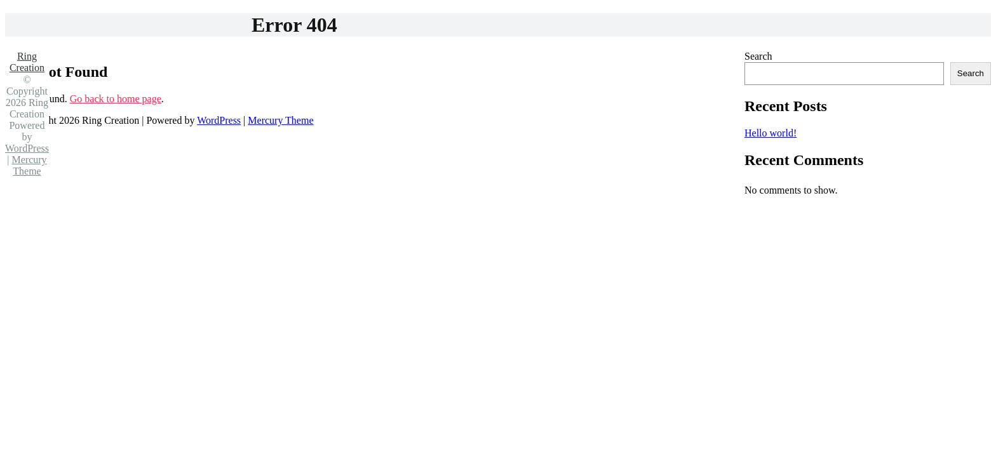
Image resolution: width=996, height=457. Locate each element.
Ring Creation (27, 62)
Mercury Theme (280, 120)
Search (758, 56)
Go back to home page (115, 98)
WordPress (219, 120)
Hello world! (770, 133)
